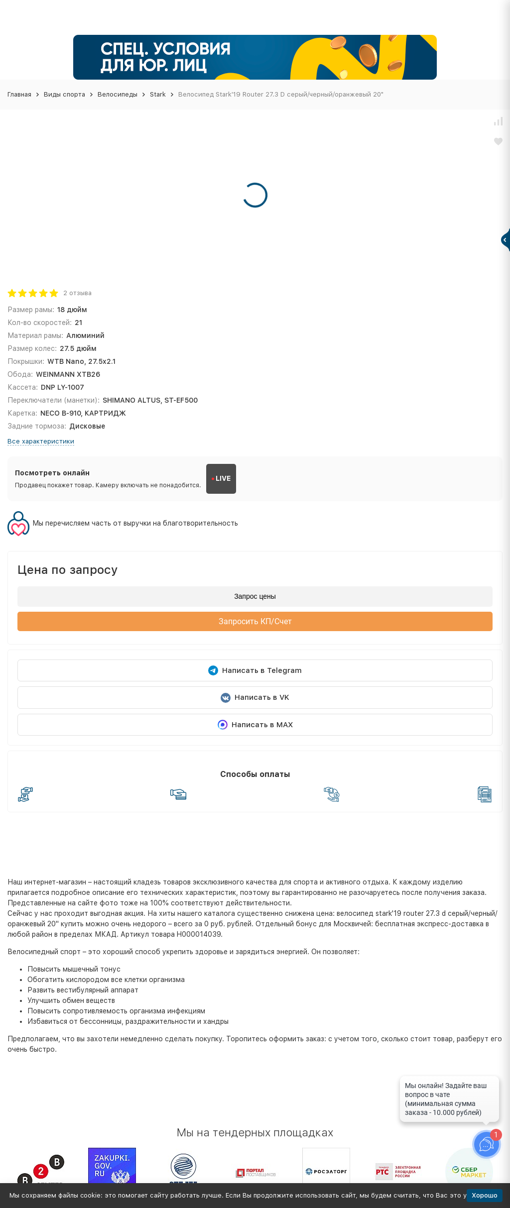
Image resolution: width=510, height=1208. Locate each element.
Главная (19, 94)
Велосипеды (117, 94)
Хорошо (485, 1195)
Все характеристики (40, 441)
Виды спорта (64, 94)
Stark (158, 94)
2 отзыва (77, 293)
